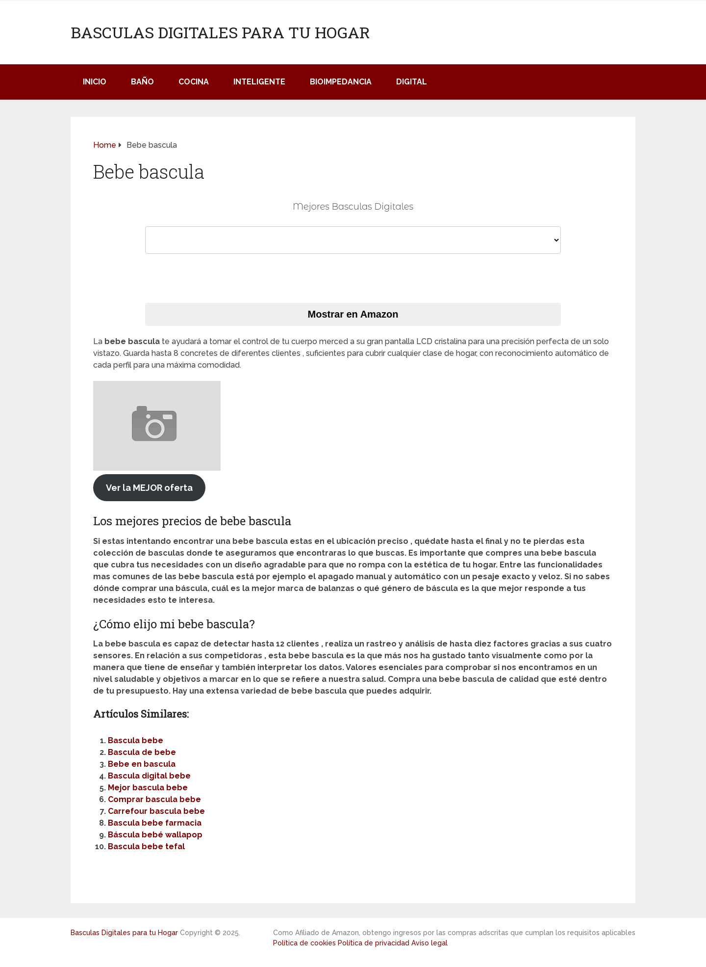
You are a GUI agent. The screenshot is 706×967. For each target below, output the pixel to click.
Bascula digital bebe (149, 775)
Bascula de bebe (142, 752)
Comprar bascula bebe (154, 799)
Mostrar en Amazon (353, 314)
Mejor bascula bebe (148, 787)
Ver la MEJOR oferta (149, 488)
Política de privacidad (373, 943)
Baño (142, 81)
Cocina (193, 81)
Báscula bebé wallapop (155, 834)
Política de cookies (304, 943)
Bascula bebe (135, 740)
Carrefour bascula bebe (156, 811)
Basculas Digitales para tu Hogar (220, 32)
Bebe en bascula (142, 764)
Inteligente (259, 81)
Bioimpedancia (341, 81)
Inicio (94, 81)
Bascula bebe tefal (146, 846)
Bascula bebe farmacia (155, 823)
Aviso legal (429, 943)
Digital (411, 81)
